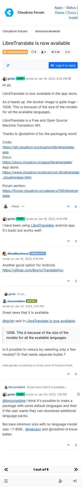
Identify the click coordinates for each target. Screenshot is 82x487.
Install (73, 18)
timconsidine (16, 301)
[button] (6, 481)
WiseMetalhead (18, 253)
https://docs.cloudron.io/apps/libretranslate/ (37, 162)
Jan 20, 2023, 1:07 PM (29, 306)
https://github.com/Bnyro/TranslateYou (33, 270)
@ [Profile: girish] (8, 321)
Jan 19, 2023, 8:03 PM (52, 78)
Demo (59, 12)
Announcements (15, 51)
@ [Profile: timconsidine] (14, 401)
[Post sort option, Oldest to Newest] (8, 65)
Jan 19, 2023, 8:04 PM (52, 218)
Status (71, 7)
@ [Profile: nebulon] (33, 429)
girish (11, 78)
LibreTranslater (42, 225)
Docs (72, 12)
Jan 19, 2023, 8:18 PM (29, 258)
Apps (58, 7)
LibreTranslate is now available (50, 321)
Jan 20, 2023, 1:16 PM (52, 394)
